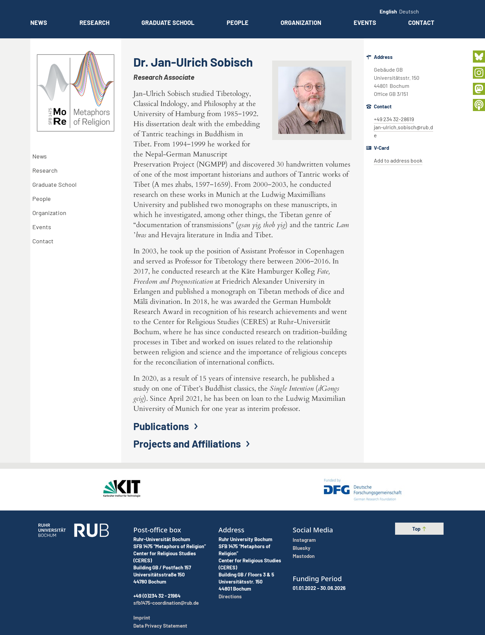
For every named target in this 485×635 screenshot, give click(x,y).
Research (94, 22)
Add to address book (398, 160)
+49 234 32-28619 (394, 119)
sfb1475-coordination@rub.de (166, 603)
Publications (167, 426)
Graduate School (167, 22)
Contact (421, 22)
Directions (230, 596)
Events (365, 22)
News (38, 22)
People (238, 22)
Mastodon (304, 556)
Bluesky (302, 548)
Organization (301, 22)
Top (419, 529)
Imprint (141, 617)
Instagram (304, 540)
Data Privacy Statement (160, 626)
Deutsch (409, 11)
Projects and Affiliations (193, 443)
